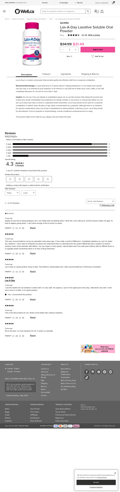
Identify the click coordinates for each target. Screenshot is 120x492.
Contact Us (45, 369)
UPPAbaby (34, 415)
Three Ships (34, 412)
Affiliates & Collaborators (65, 373)
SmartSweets (35, 418)
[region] (96, 480)
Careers (44, 395)
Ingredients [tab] (66, 74)
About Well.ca (66, 369)
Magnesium (59, 418)
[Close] (115, 473)
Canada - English (13, 368)
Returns (44, 386)
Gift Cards (44, 372)
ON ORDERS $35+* (16, 3)
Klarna (43, 389)
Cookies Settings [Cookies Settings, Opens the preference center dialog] (96, 487)
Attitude (8, 418)
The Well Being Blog (68, 386)
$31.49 (78, 44)
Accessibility (45, 392)
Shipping (44, 383)
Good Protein (35, 409)
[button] (63, 49)
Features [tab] (46, 74)
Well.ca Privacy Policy (68, 380)
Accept (96, 482)
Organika (8, 421)
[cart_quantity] (69, 49)
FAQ (42, 380)
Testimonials (65, 377)
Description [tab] (26, 74)
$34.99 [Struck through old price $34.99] (66, 44)
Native (7, 409)
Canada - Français (13, 371)
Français (45, 3)
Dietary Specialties (62, 421)
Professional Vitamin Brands (65, 415)
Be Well (64, 389)
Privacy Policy (102, 477)
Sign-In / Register (101, 3)
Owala (7, 415)
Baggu (7, 412)
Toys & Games (60, 412)
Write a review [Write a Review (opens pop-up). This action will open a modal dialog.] (94, 35)
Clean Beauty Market (62, 409)
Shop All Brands (36, 421)
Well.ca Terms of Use (68, 383)
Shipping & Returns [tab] (90, 74)
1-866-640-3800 (23, 426)
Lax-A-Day (64, 22)
